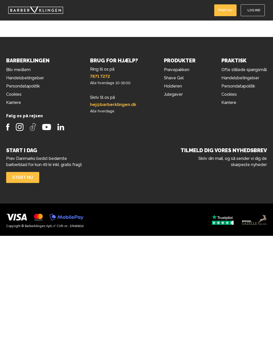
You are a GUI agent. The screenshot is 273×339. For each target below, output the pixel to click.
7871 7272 (100, 76)
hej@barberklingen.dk (113, 104)
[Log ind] (253, 10)
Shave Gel (174, 77)
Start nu (22, 177)
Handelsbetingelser (240, 77)
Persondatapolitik (238, 86)
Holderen (173, 86)
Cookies (229, 94)
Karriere (228, 102)
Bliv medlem (18, 69)
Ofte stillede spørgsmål (244, 69)
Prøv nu (225, 10)
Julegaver (173, 94)
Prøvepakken (176, 69)
